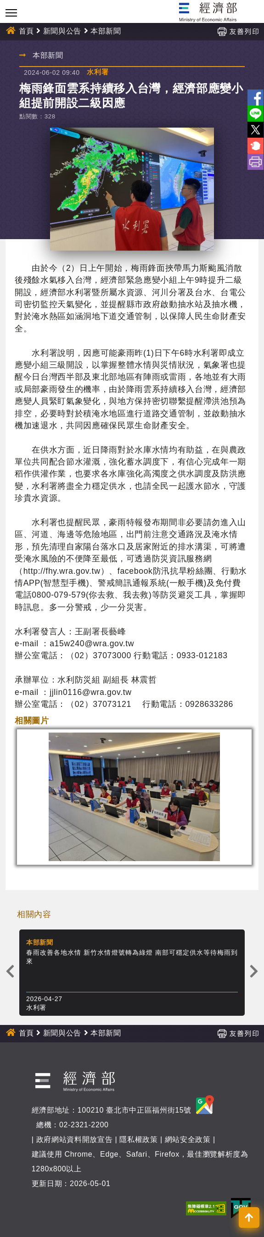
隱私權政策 (138, 1139)
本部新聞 (105, 31)
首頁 (26, 31)
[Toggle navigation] (11, 13)
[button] (249, 1217)
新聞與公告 (62, 31)
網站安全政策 (188, 1139)
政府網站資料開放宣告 (74, 1139)
